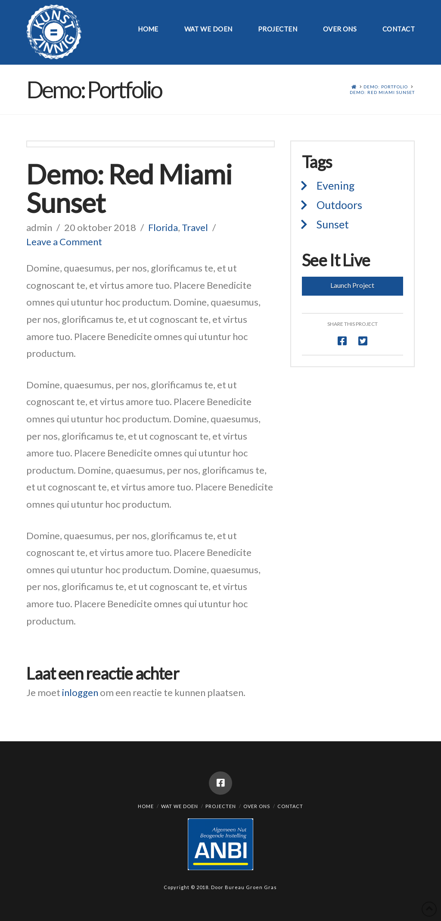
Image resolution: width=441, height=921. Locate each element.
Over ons (256, 806)
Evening (336, 185)
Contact (290, 806)
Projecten (220, 806)
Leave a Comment (64, 241)
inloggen (80, 692)
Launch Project (352, 285)
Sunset (333, 224)
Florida (163, 227)
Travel (195, 227)
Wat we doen (179, 806)
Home (146, 806)
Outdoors (339, 204)
